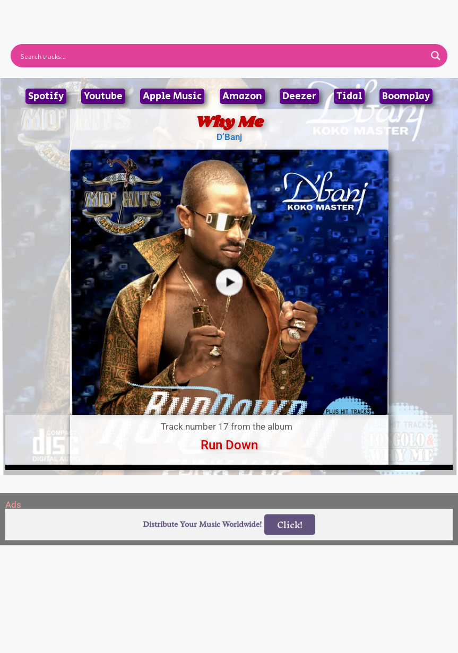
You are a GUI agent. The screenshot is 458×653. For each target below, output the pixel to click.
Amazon (242, 96)
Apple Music (172, 96)
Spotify (46, 96)
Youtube (103, 96)
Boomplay (406, 96)
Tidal (349, 96)
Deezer (299, 96)
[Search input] (222, 56)
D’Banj (229, 137)
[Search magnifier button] (435, 55)
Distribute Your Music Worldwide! (202, 538)
